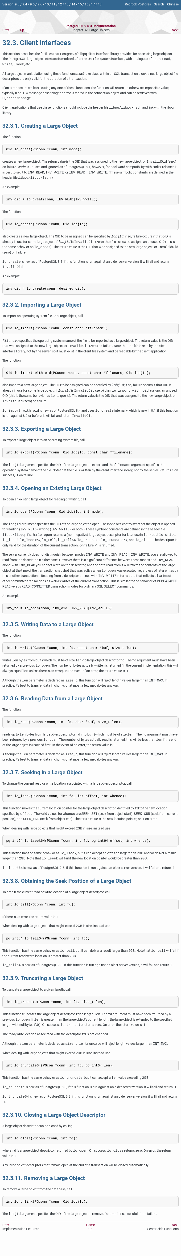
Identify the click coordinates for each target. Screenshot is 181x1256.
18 (100, 4)
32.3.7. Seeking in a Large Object (42, 781)
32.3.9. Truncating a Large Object (42, 990)
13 (67, 4)
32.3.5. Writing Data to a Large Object (48, 632)
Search (159, 4)
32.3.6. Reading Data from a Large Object (52, 707)
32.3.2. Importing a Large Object (41, 308)
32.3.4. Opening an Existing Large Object (52, 494)
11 (53, 4)
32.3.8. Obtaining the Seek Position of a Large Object (66, 891)
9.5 (32, 4)
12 (60, 4)
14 (73, 4)
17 (93, 4)
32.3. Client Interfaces (36, 43)
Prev (5, 30)
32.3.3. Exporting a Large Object (41, 434)
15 (80, 4)
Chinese (173, 4)
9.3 (17, 4)
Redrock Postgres (138, 4)
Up (22, 30)
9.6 (39, 4)
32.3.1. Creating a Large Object (40, 126)
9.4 (24, 4)
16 (86, 4)
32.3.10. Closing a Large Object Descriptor (53, 1128)
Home (90, 1241)
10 (47, 4)
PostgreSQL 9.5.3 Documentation (91, 26)
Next (175, 30)
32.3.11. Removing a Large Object (43, 1193)
